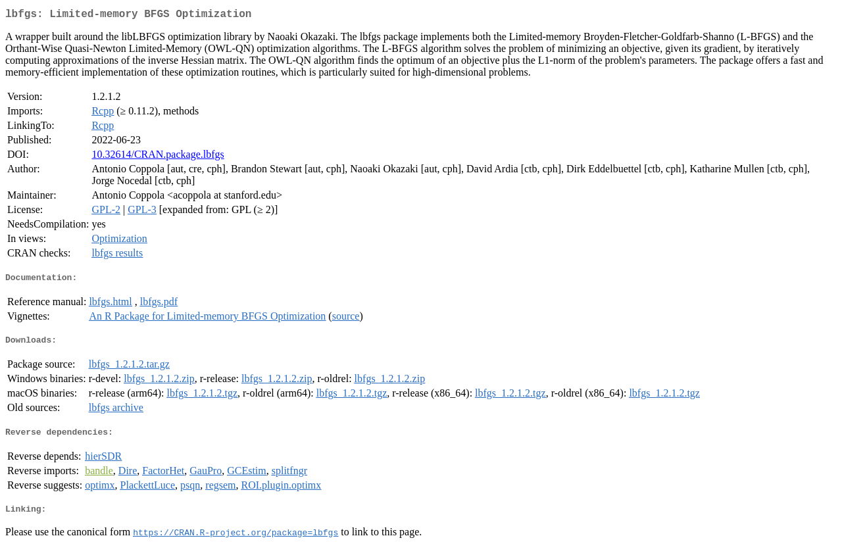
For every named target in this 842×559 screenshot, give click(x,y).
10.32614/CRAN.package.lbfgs (157, 156)
